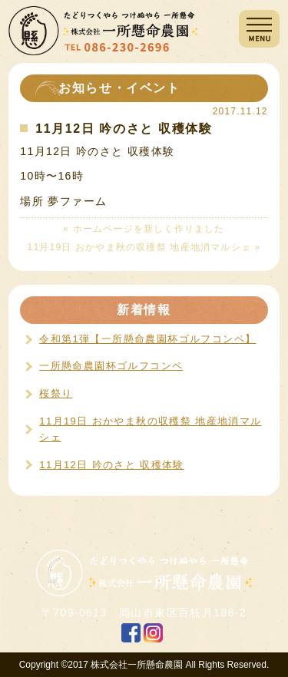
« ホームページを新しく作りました (143, 228)
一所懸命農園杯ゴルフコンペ (111, 366)
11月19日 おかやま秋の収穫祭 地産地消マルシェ (150, 429)
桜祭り (55, 393)
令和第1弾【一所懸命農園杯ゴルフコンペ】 (147, 339)
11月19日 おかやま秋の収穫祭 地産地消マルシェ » (144, 247)
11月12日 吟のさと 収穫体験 (111, 465)
